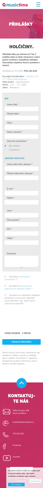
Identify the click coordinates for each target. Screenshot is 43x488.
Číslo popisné (13, 220)
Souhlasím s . (17, 278)
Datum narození (14, 132)
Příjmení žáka (13, 113)
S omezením (14, 149)
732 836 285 (18, 433)
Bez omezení (14, 145)
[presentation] (17, 318)
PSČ (9, 229)
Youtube (16, 456)
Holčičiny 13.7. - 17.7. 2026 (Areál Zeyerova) (21, 78)
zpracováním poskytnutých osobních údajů (18, 287)
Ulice (10, 210)
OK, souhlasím (16, 484)
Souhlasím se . (18, 287)
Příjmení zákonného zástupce (20, 173)
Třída (10, 122)
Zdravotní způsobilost (17, 141)
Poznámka (11, 253)
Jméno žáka (12, 104)
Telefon (11, 198)
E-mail (10, 188)
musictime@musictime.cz (23, 422)
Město (10, 238)
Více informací (35, 481)
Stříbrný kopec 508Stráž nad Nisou (21, 412)
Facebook (17, 445)
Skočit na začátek (20, 381)
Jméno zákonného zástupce (19, 164)
